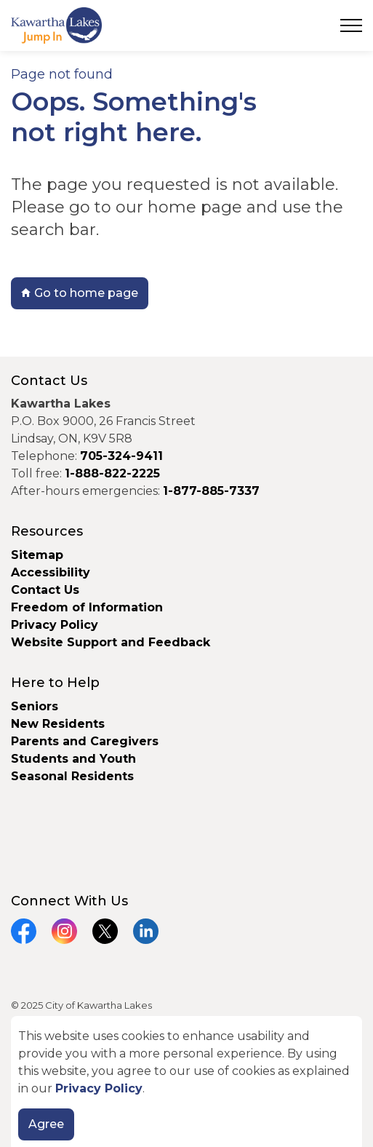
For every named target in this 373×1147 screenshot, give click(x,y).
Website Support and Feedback (110, 642)
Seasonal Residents (74, 776)
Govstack (88, 1033)
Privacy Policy (54, 625)
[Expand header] (351, 25)
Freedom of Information (87, 607)
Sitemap (37, 555)
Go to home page (79, 293)
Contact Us (45, 590)
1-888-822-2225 (112, 473)
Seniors (34, 706)
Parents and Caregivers (85, 741)
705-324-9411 (121, 456)
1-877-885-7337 (211, 491)
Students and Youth (73, 759)
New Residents (58, 724)
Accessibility (50, 572)
